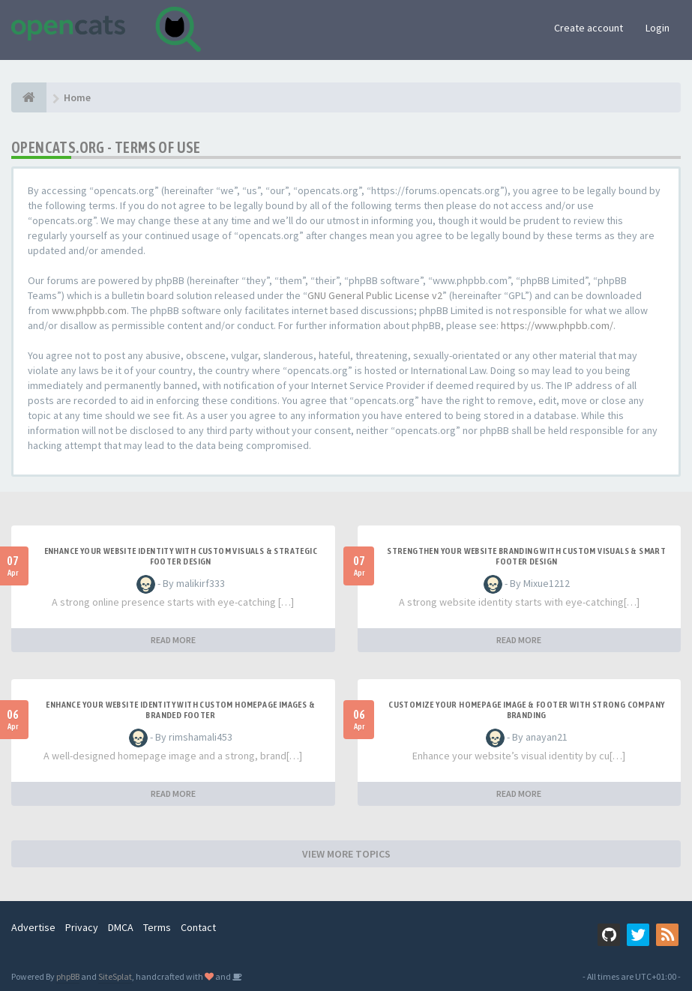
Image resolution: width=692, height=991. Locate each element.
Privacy (81, 927)
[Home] (28, 97)
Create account (588, 27)
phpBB (67, 976)
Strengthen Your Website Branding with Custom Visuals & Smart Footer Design (526, 556)
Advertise (33, 927)
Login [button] (658, 27)
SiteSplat (115, 976)
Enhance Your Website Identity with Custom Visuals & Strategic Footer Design (180, 556)
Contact (198, 927)
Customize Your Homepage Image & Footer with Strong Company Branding (526, 709)
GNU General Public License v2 (374, 295)
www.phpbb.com (89, 310)
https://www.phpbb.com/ (557, 325)
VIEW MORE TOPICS (346, 854)
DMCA (120, 927)
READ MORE (173, 639)
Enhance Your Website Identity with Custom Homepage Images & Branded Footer (180, 709)
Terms (157, 927)
